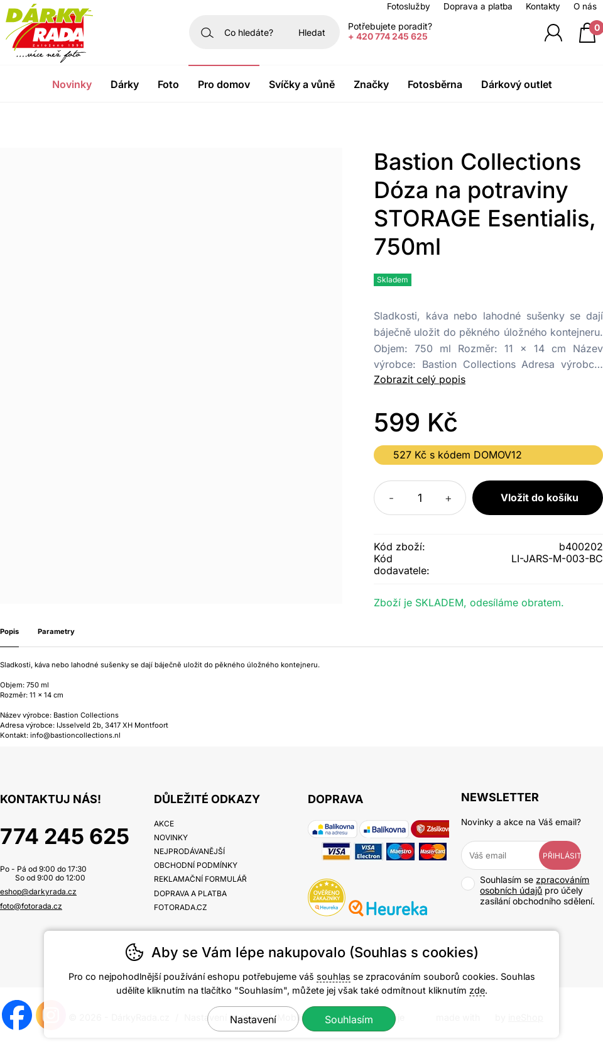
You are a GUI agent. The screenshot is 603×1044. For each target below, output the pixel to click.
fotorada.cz (180, 907)
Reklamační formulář (200, 879)
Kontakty (543, 6)
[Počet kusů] (420, 497)
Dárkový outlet (516, 84)
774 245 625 (64, 836)
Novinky (72, 84)
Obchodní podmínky (195, 865)
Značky (371, 84)
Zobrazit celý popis (419, 379)
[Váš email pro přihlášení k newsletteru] (509, 855)
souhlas (333, 976)
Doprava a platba (478, 6)
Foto (168, 84)
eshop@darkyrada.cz (38, 891)
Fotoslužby (408, 6)
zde (477, 990)
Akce (164, 823)
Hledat (311, 32)
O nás (585, 6)
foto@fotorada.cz (31, 906)
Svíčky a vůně (302, 84)
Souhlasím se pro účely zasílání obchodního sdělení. (528, 890)
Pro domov (224, 84)
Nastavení (253, 1019)
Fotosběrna (435, 84)
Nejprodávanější (189, 851)
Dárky (125, 84)
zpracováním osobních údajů (534, 885)
